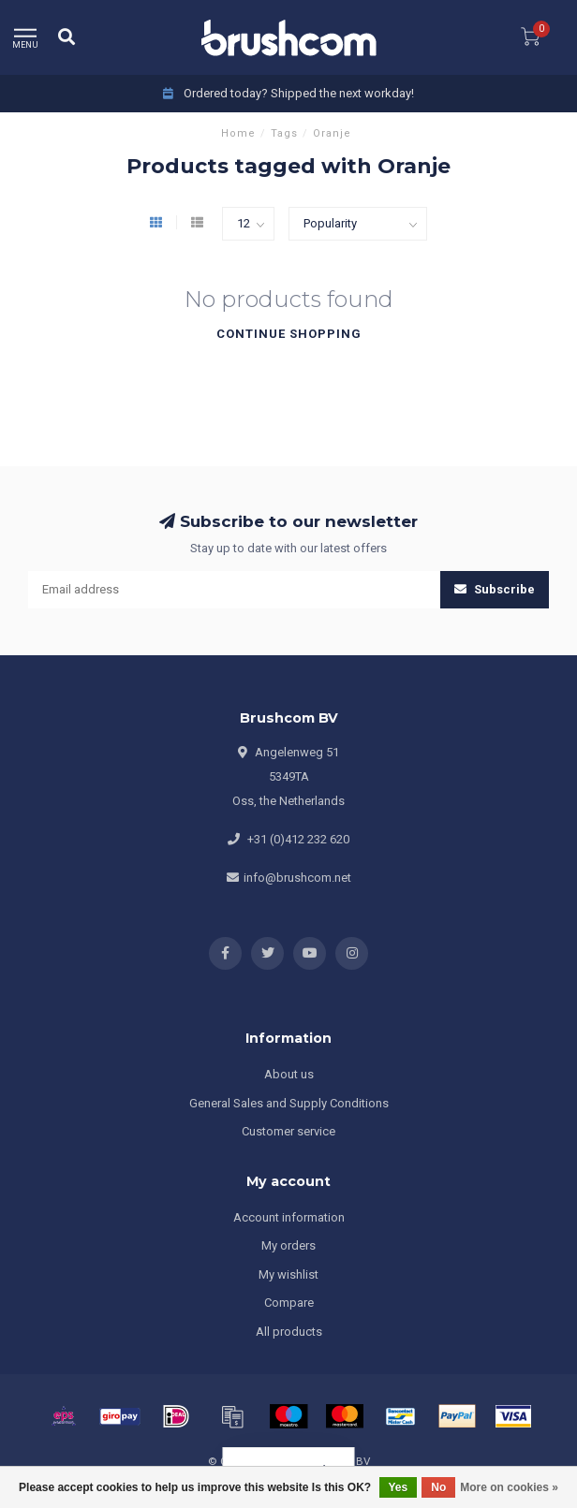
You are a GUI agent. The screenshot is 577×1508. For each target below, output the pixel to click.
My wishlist (288, 1274)
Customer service (288, 1131)
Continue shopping (289, 334)
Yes (398, 1487)
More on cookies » (509, 1487)
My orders (288, 1245)
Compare (289, 1303)
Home (238, 133)
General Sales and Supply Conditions (289, 1103)
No (438, 1487)
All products (289, 1332)
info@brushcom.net (297, 878)
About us (289, 1074)
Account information (289, 1217)
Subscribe (494, 589)
